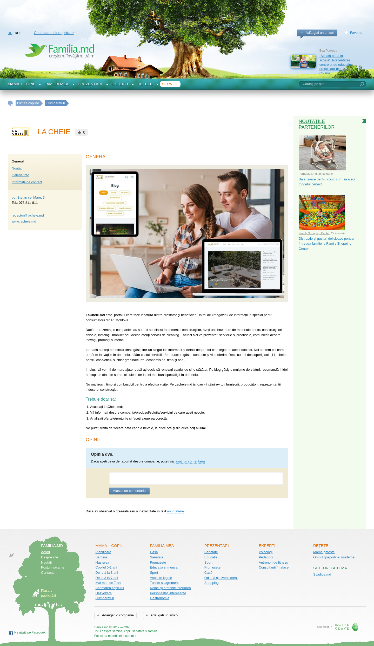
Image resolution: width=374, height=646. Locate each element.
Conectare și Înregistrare (54, 33)
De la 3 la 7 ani (107, 578)
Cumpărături (105, 598)
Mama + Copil (21, 84)
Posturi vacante (52, 567)
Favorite (356, 33)
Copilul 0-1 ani (106, 567)
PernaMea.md (308, 173)
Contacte (48, 573)
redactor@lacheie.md (28, 215)
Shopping (211, 583)
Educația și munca (163, 567)
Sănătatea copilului (110, 588)
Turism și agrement (164, 583)
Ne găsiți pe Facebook (29, 632)
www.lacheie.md (24, 221)
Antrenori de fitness (273, 562)
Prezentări (90, 84)
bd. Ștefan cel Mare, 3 (28, 197)
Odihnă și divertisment (221, 578)
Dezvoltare (104, 593)
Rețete (145, 84)
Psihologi (265, 552)
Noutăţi (46, 562)
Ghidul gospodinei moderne (334, 557)
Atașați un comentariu (129, 491)
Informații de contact (27, 182)
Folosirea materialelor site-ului (115, 636)
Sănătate (156, 557)
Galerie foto (20, 175)
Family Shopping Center (314, 233)
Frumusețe (158, 562)
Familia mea (56, 84)
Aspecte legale (161, 578)
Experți (120, 84)
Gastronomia (159, 598)
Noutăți (17, 168)
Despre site (49, 557)
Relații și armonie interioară (170, 588)
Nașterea (102, 562)
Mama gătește (324, 552)
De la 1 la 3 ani (107, 573)
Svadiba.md (322, 574)
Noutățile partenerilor (317, 124)
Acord (45, 552)
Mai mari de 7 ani (109, 583)
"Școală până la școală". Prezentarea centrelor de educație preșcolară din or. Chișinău (335, 64)
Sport (154, 573)
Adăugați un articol (320, 33)
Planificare (103, 552)
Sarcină (101, 557)
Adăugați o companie (117, 615)
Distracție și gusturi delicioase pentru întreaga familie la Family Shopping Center (326, 244)
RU (10, 33)
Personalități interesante (168, 593)
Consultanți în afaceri (274, 567)
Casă (154, 552)
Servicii (170, 84)
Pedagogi (266, 557)
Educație (211, 557)
